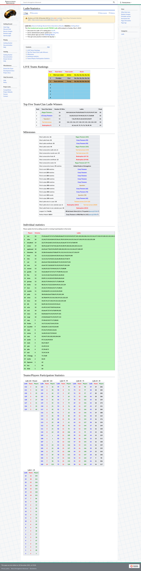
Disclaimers (33, 568)
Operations (55, 26)
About (34, 26)
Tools (49, 26)
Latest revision (43, 20)
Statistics (67, 26)
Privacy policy (5, 568)
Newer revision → (55, 20)
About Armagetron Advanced (19, 568)
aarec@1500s (93, 214)
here (52, 30)
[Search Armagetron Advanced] (69, 2)
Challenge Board (41, 26)
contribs (59, 18)
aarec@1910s (93, 211)
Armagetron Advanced (10, 2)
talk (55, 18)
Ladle (122, 34)
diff (29, 20)
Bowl (77, 26)
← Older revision (35, 20)
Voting (73, 26)
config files (55, 32)
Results (61, 26)
